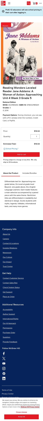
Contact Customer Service (13, 278)
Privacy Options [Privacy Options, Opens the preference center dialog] (21, 412)
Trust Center (8, 266)
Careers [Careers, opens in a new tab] (6, 239)
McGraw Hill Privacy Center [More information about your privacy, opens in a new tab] (30, 407)
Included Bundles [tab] (29, 173)
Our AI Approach (9, 323)
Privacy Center (8, 394)
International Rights (10, 319)
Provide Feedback (10, 342)
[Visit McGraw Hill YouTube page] (3, 363)
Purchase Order (9, 333)
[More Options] (40, 3)
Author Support (9, 314)
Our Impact (7, 262)
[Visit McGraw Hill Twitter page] (3, 358)
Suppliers (6, 337)
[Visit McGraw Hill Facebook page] (3, 353)
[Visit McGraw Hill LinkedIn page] (3, 378)
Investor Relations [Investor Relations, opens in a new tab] (10, 248)
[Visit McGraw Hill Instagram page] (3, 368)
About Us (6, 234)
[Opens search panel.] (29, 3)
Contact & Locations (11, 243)
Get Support (7, 292)
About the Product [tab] (10, 173)
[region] (21, 409)
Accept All (21, 417)
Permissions (7, 328)
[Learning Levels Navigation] (9, 3)
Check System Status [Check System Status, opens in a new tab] (11, 287)
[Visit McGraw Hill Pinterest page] (3, 373)
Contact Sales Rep (10, 283)
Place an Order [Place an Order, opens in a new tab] (9, 297)
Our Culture (7, 257)
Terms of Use (7, 390)
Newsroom (7, 253)
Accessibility (8, 310)
